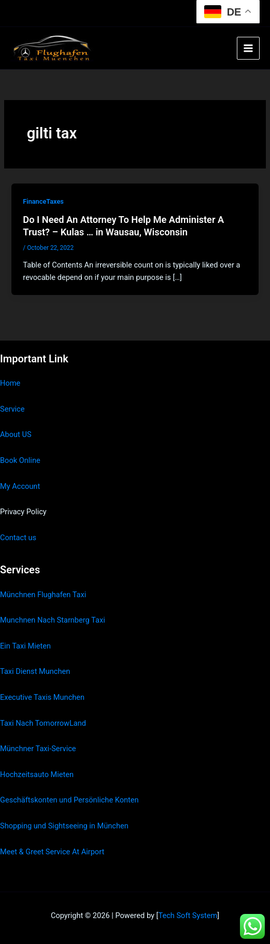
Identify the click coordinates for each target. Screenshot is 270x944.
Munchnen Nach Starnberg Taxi (52, 620)
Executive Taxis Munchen (42, 697)
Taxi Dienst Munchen (35, 671)
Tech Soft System (187, 915)
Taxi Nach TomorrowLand (43, 723)
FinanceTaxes (43, 201)
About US (16, 434)
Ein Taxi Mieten (25, 646)
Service (12, 409)
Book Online (20, 460)
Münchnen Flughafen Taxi (43, 594)
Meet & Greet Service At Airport (52, 851)
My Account (20, 486)
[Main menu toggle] (248, 48)
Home (10, 383)
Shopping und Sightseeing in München (64, 825)
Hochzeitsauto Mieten (37, 774)
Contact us (18, 537)
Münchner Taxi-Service (38, 748)
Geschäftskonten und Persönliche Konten (69, 800)
